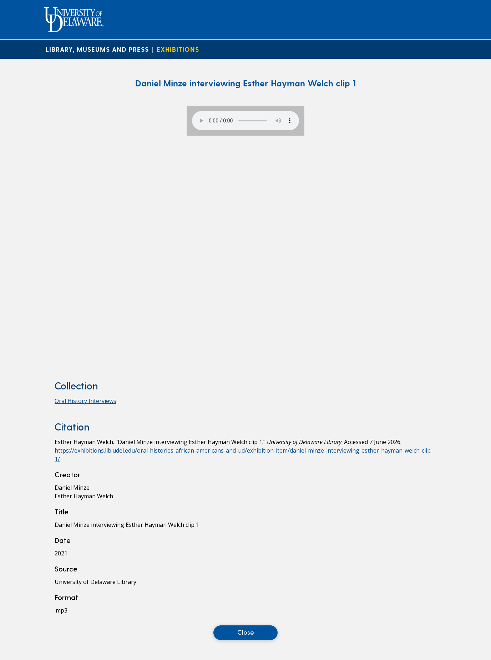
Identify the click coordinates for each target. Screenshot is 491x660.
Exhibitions (178, 49)
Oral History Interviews (85, 401)
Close (245, 632)
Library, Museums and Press (97, 49)
